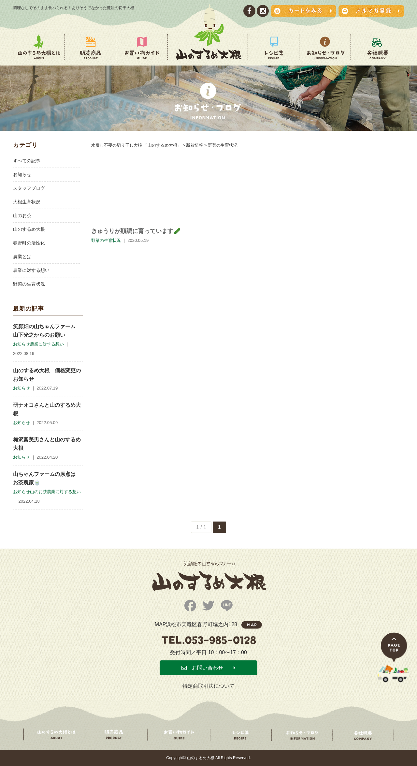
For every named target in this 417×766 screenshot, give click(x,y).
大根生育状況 (26, 201)
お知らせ (22, 174)
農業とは (22, 256)
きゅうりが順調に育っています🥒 (135, 231)
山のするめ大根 (29, 229)
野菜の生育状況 (29, 284)
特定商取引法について (208, 686)
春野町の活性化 (29, 242)
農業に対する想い (31, 270)
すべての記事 (26, 160)
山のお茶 (22, 215)
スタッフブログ (29, 188)
